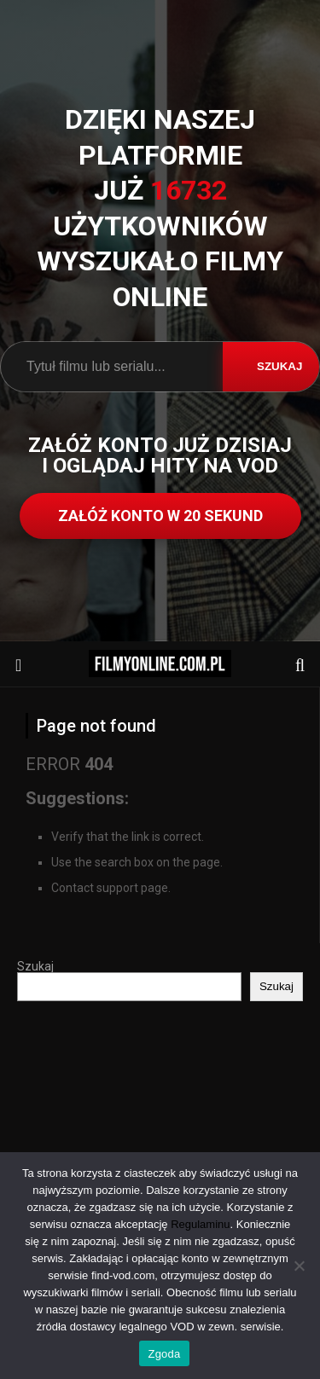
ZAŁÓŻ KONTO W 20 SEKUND (160, 515)
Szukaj (35, 966)
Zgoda (164, 1353)
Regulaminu (200, 1224)
